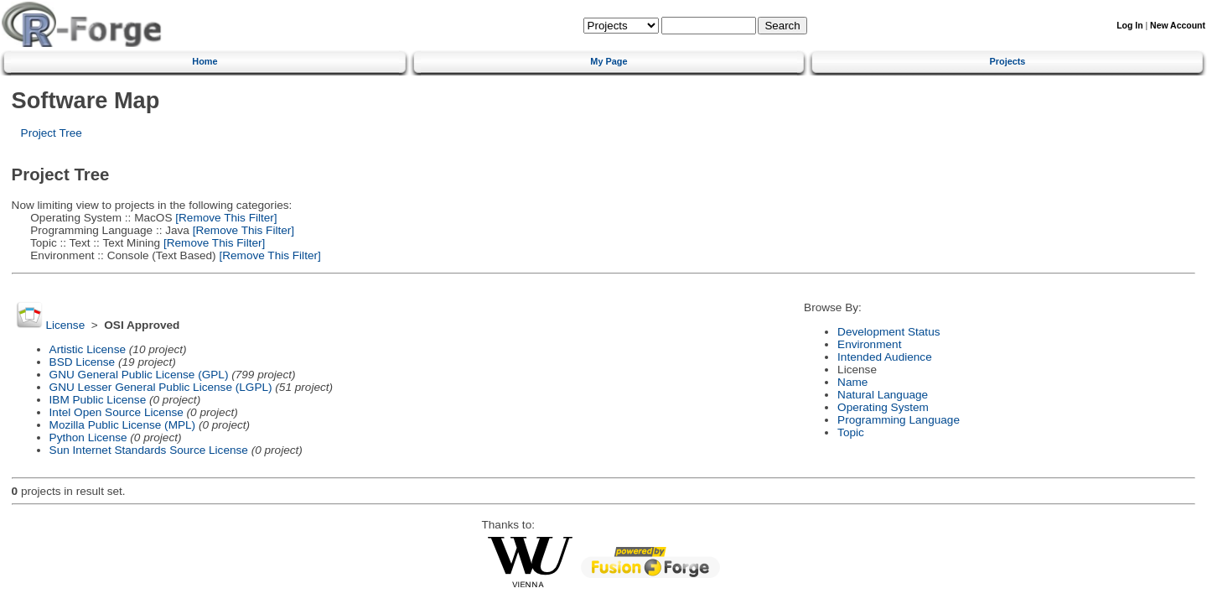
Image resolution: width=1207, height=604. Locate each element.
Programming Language (898, 420)
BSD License (82, 362)
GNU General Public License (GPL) (139, 374)
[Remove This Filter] (224, 217)
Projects (1008, 61)
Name (852, 382)
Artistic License (87, 349)
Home (204, 61)
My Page (608, 61)
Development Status (888, 331)
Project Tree (51, 133)
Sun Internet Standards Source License (148, 450)
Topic (850, 432)
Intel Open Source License (116, 412)
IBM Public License (98, 399)
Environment (869, 344)
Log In (1129, 25)
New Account (1177, 25)
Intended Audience (884, 357)
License (65, 325)
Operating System (883, 407)
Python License (88, 437)
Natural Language (882, 394)
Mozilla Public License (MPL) (122, 425)
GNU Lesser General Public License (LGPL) (160, 387)
